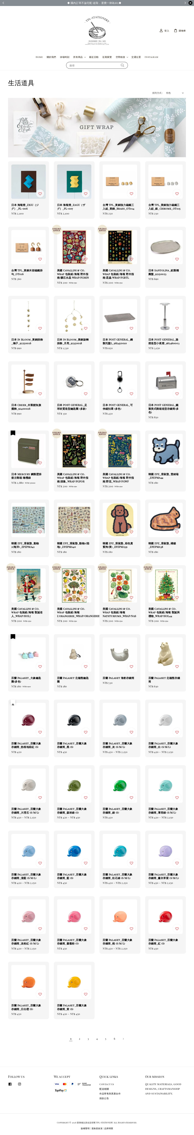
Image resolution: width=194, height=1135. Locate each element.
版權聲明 (85, 1128)
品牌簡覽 (108, 1128)
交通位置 (136, 57)
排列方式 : (157, 92)
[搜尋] (122, 65)
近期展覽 (107, 57)
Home (39, 57)
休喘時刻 (64, 57)
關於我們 (51, 57)
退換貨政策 (97, 1128)
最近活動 (93, 57)
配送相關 (104, 1088)
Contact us (106, 1084)
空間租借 (120, 57)
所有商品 (78, 57)
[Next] (123, 1038)
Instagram (151, 57)
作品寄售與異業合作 (110, 1093)
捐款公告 (104, 1098)
